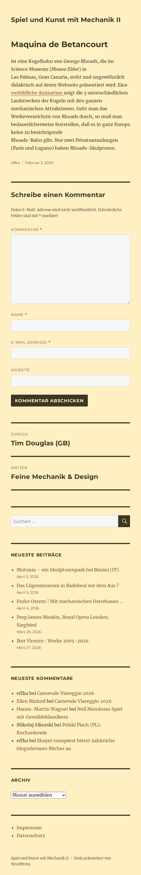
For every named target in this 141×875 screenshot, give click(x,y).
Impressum (29, 827)
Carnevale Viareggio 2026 (65, 693)
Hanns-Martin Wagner (42, 709)
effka (15, 162)
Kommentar (26, 229)
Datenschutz (31, 835)
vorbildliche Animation (37, 93)
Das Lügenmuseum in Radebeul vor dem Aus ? (68, 585)
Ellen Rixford (31, 701)
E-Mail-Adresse (31, 342)
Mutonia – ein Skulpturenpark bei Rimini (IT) (68, 570)
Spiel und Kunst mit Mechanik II (66, 20)
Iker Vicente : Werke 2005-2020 (52, 641)
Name (19, 314)
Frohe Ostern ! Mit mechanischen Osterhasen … (70, 601)
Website (20, 370)
